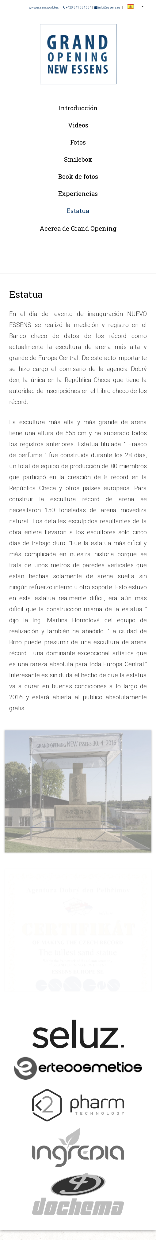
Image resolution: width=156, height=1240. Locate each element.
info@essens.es (107, 7)
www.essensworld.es (44, 7)
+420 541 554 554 (77, 7)
